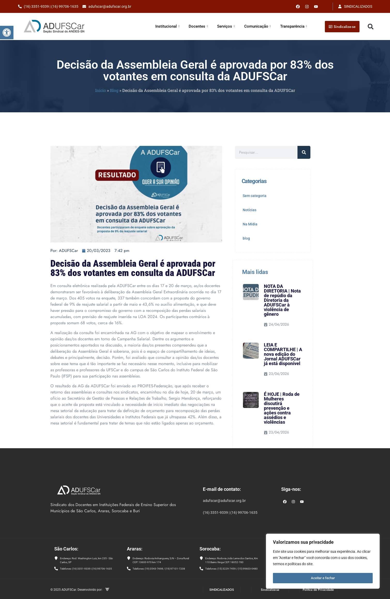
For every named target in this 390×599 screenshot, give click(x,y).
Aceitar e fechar (323, 578)
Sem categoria (254, 196)
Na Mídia (250, 224)
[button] (6, 32)
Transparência (293, 26)
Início (100, 90)
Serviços (226, 26)
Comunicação (257, 26)
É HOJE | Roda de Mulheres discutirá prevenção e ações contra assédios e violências (282, 408)
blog (246, 238)
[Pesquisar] (303, 152)
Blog (114, 90)
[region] (323, 562)
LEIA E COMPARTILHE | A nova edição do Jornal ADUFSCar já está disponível (283, 354)
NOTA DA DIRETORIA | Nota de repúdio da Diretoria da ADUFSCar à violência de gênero (282, 300)
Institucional (167, 26)
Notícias (249, 210)
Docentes (198, 26)
